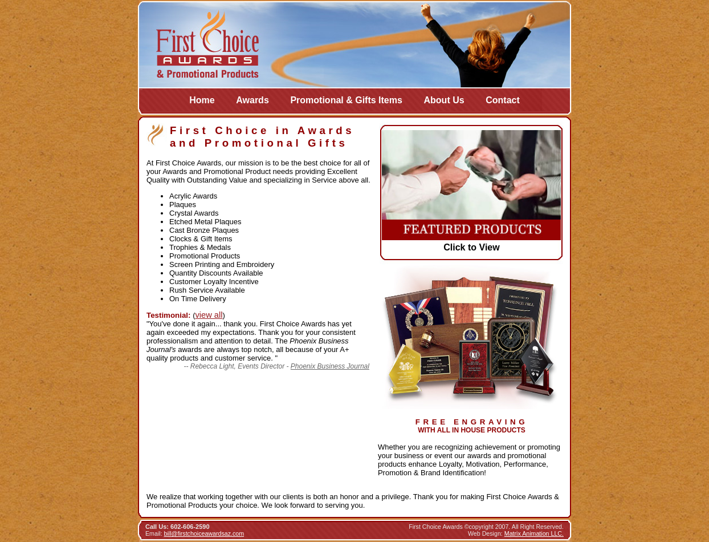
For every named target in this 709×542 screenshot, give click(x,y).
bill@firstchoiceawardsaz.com (204, 533)
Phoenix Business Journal (330, 366)
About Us (444, 100)
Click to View (471, 247)
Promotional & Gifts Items (346, 100)
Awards (252, 100)
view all (208, 314)
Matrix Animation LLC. (534, 533)
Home (201, 100)
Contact (503, 100)
